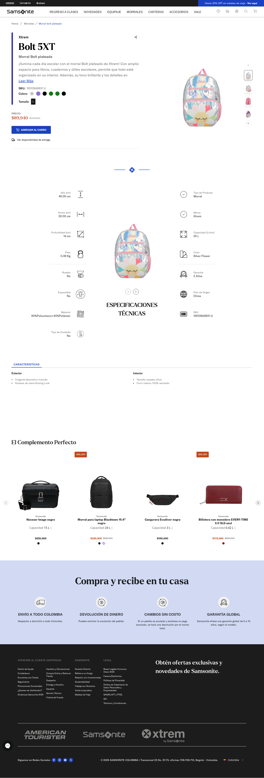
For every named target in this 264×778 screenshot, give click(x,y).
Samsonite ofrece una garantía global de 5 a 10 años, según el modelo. (223, 623)
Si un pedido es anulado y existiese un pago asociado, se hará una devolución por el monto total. (162, 625)
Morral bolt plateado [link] (50, 23)
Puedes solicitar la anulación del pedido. (101, 621)
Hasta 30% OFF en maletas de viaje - (231, 3)
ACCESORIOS (178, 11)
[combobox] (233, 760)
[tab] (27, 365)
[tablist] (132, 365)
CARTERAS (156, 11)
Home (15, 23)
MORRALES (135, 11)
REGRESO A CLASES (64, 11)
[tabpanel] (132, 400)
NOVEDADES (93, 11)
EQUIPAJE (114, 11)
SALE (197, 11)
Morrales (29, 23)
